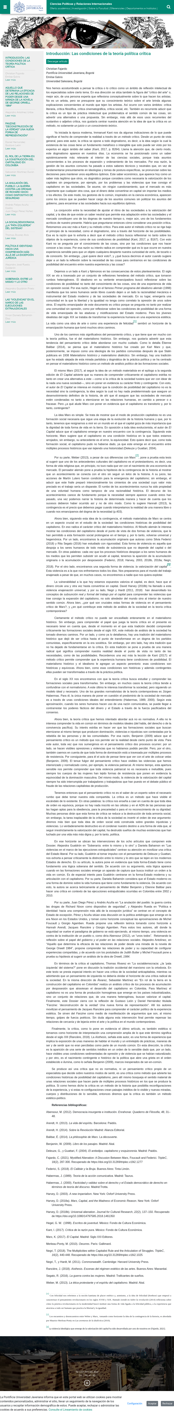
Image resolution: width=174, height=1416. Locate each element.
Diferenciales (117, 8)
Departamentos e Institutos (141, 8)
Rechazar (167, 1403)
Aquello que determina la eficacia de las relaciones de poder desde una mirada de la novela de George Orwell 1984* (19, 97)
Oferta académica (60, 8)
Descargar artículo (57, 61)
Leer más (10, 80)
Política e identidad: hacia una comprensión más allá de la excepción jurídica (19, 252)
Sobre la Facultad (98, 8)
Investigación (79, 8)
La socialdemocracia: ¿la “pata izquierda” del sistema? (20, 225)
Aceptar (152, 1403)
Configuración (134, 1403)
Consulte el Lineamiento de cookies (70, 1409)
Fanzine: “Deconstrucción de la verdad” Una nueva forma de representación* (19, 129)
